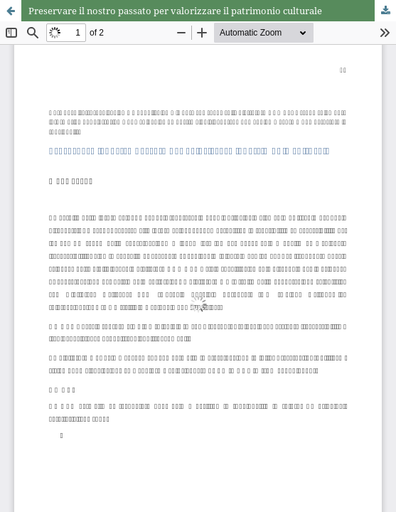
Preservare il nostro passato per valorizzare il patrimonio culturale (175, 10)
